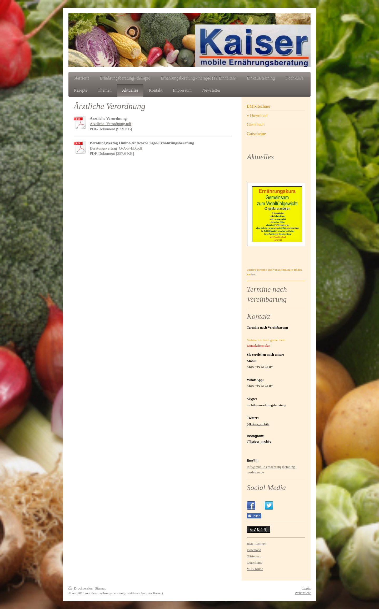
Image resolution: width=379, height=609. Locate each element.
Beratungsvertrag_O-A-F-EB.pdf (116, 148)
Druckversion (80, 588)
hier (253, 274)
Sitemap (100, 588)
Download (254, 550)
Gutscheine (254, 563)
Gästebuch (254, 556)
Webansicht (303, 593)
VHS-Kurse (255, 569)
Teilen (254, 516)
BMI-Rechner (256, 544)
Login (306, 588)
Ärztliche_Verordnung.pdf (110, 124)
